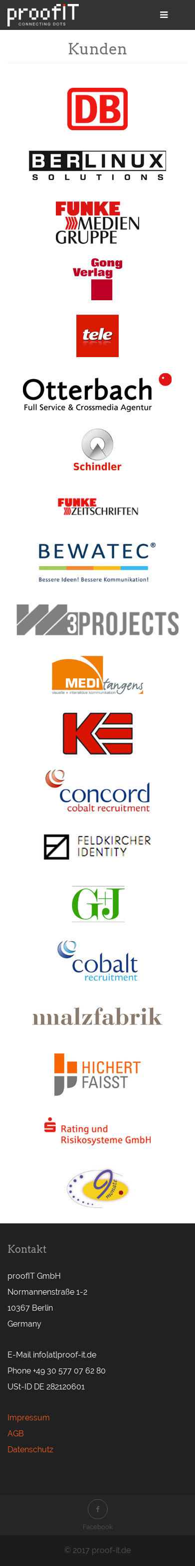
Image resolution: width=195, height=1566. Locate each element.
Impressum (28, 1417)
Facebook (98, 1515)
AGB (15, 1433)
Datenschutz (30, 1449)
